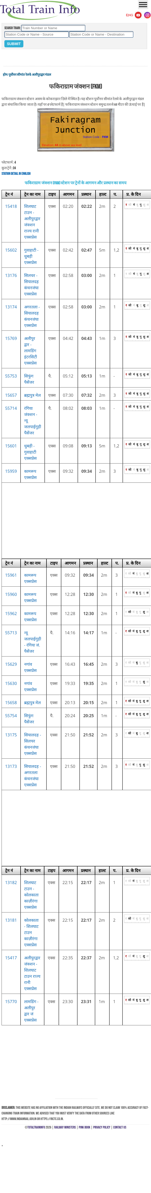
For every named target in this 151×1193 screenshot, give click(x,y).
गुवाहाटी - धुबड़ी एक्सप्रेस (31, 256)
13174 (11, 307)
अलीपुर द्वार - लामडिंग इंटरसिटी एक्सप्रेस (30, 351)
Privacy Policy (101, 1127)
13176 (11, 275)
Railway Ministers (65, 1127)
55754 (11, 715)
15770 (11, 1001)
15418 (11, 206)
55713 (11, 633)
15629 (11, 664)
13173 (11, 766)
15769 (11, 338)
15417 (11, 958)
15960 (11, 594)
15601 (11, 446)
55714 (11, 408)
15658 (11, 702)
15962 (11, 613)
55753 (11, 376)
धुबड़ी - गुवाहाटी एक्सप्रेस (30, 452)
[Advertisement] (75, 58)
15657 (11, 395)
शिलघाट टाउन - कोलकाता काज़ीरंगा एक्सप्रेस (31, 895)
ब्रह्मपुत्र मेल (32, 395)
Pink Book (84, 1127)
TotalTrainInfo (36, 1127)
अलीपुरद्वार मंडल (41, 75)
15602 (11, 250)
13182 (11, 882)
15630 (11, 683)
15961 (11, 575)
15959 (11, 471)
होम (5, 75)
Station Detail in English (16, 173)
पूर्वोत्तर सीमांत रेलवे (19, 75)
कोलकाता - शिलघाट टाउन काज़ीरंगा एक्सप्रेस (31, 932)
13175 (11, 735)
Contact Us (119, 1127)
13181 (11, 920)
